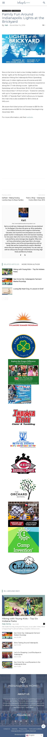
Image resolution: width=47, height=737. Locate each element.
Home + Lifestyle (6, 10)
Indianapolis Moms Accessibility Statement (23, 731)
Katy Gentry (6, 624)
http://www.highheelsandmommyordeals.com (23, 223)
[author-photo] (23, 217)
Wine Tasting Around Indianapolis (26, 643)
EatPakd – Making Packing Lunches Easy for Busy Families (13, 199)
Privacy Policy (23, 729)
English (30, 735)
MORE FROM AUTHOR (31, 264)
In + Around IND (16, 10)
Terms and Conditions (35, 729)
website (30, 117)
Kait (6, 25)
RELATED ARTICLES (11, 264)
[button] (3, 2)
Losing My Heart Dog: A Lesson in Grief (28, 289)
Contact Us (6, 729)
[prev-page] (3, 298)
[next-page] (6, 298)
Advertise (14, 729)
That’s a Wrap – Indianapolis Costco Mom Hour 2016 (35, 199)
